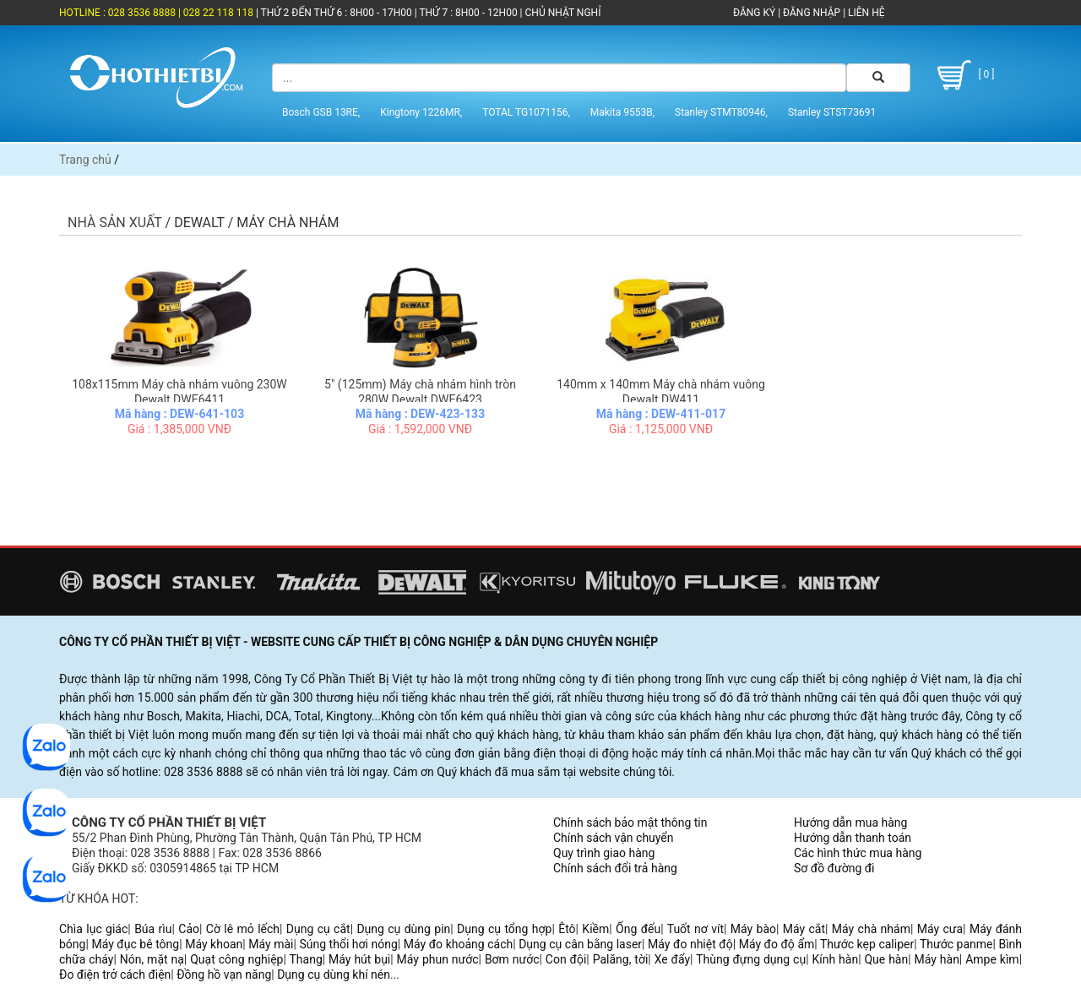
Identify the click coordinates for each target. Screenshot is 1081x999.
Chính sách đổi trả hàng (615, 868)
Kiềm (595, 929)
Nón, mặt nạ (152, 959)
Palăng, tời (621, 959)
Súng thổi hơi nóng (348, 944)
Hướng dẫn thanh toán (852, 837)
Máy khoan (213, 944)
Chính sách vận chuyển (613, 837)
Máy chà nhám (871, 929)
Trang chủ (85, 159)
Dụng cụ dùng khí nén (333, 974)
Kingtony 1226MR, (421, 112)
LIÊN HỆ (864, 13)
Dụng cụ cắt (318, 929)
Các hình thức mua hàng (857, 853)
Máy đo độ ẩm (777, 944)
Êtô (566, 929)
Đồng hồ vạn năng (224, 974)
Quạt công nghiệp (236, 959)
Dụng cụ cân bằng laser (580, 944)
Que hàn (886, 959)
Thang (306, 959)
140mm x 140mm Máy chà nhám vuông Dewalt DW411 (661, 391)
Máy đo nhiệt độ (690, 944)
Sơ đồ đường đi (834, 868)
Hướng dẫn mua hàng (850, 822)
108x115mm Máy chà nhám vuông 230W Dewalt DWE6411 (179, 391)
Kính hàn (835, 959)
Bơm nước (512, 959)
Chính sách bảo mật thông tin (630, 822)
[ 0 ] (963, 75)
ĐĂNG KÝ (754, 13)
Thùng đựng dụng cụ (751, 959)
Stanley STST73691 (832, 112)
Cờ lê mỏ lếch (243, 929)
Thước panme (956, 944)
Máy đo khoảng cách (458, 944)
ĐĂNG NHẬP (811, 13)
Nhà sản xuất (115, 222)
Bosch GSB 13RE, (321, 112)
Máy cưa (940, 929)
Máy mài (270, 944)
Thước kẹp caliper (867, 944)
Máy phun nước (438, 959)
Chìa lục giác (93, 929)
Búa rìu (152, 929)
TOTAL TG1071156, (526, 112)
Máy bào (753, 929)
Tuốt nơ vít (695, 929)
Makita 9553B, (622, 112)
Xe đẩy (672, 959)
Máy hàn (937, 959)
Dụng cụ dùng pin (403, 929)
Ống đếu (638, 929)
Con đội (566, 959)
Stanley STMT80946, (721, 112)
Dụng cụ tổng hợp (504, 929)
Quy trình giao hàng (604, 853)
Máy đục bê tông (135, 944)
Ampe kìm (992, 959)
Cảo (188, 929)
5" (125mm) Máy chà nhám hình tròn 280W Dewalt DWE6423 (420, 391)
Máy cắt (804, 929)
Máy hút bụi (359, 959)
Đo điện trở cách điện (115, 974)
